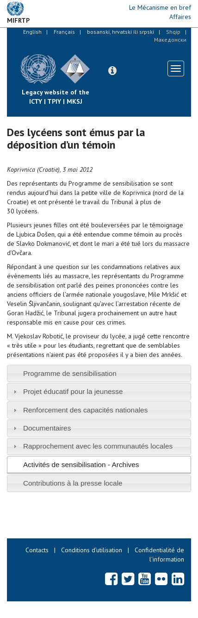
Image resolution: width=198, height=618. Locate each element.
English (32, 31)
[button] (112, 70)
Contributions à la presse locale (73, 483)
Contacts (37, 550)
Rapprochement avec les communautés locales (98, 446)
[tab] (99, 373)
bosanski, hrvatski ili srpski (120, 31)
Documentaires (47, 428)
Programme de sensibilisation (70, 373)
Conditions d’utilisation (91, 550)
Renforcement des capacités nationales (85, 410)
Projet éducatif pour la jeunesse (73, 391)
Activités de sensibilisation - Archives (81, 464)
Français (64, 31)
